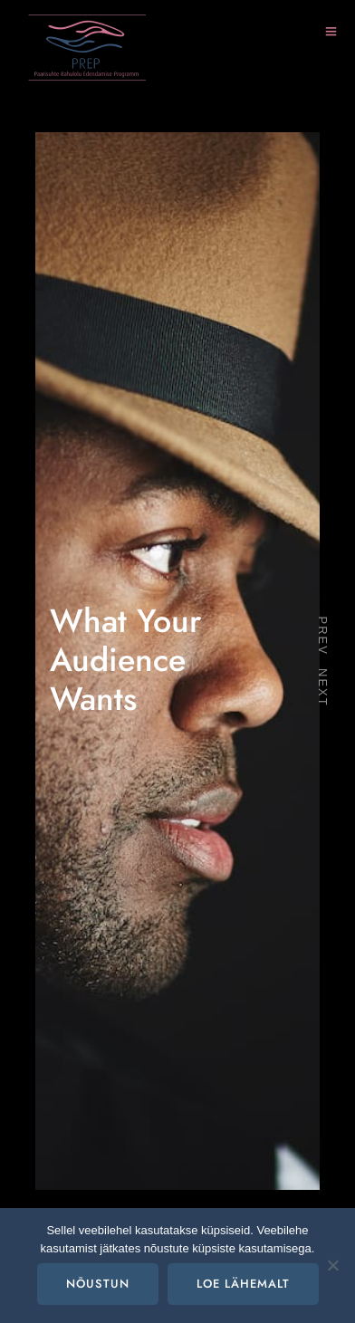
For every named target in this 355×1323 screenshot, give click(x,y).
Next (324, 687)
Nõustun (98, 1284)
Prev (324, 635)
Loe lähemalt (243, 1284)
